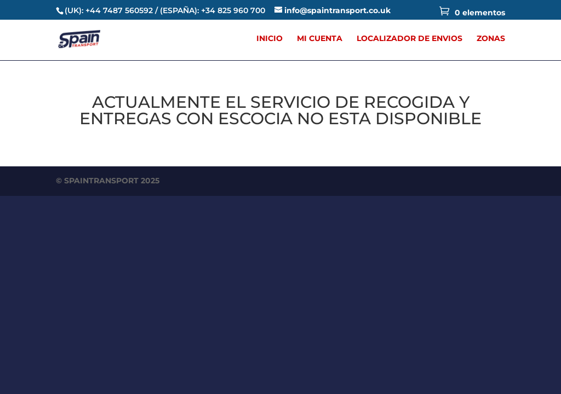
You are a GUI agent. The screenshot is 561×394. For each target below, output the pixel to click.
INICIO (269, 38)
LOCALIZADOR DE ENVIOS (409, 38)
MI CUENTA (319, 38)
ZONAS (491, 38)
